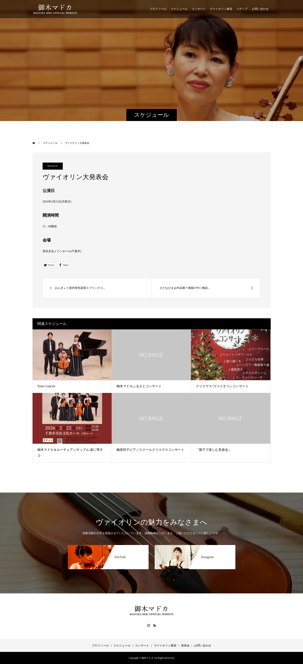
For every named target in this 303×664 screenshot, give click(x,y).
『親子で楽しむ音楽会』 (213, 449)
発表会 (185, 645)
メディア (242, 8)
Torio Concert (46, 386)
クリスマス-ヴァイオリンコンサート (222, 386)
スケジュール (179, 8)
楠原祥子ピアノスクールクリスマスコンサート (150, 449)
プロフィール (158, 8)
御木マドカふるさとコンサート (139, 386)
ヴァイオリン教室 (221, 8)
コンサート (199, 8)
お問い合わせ (260, 8)
